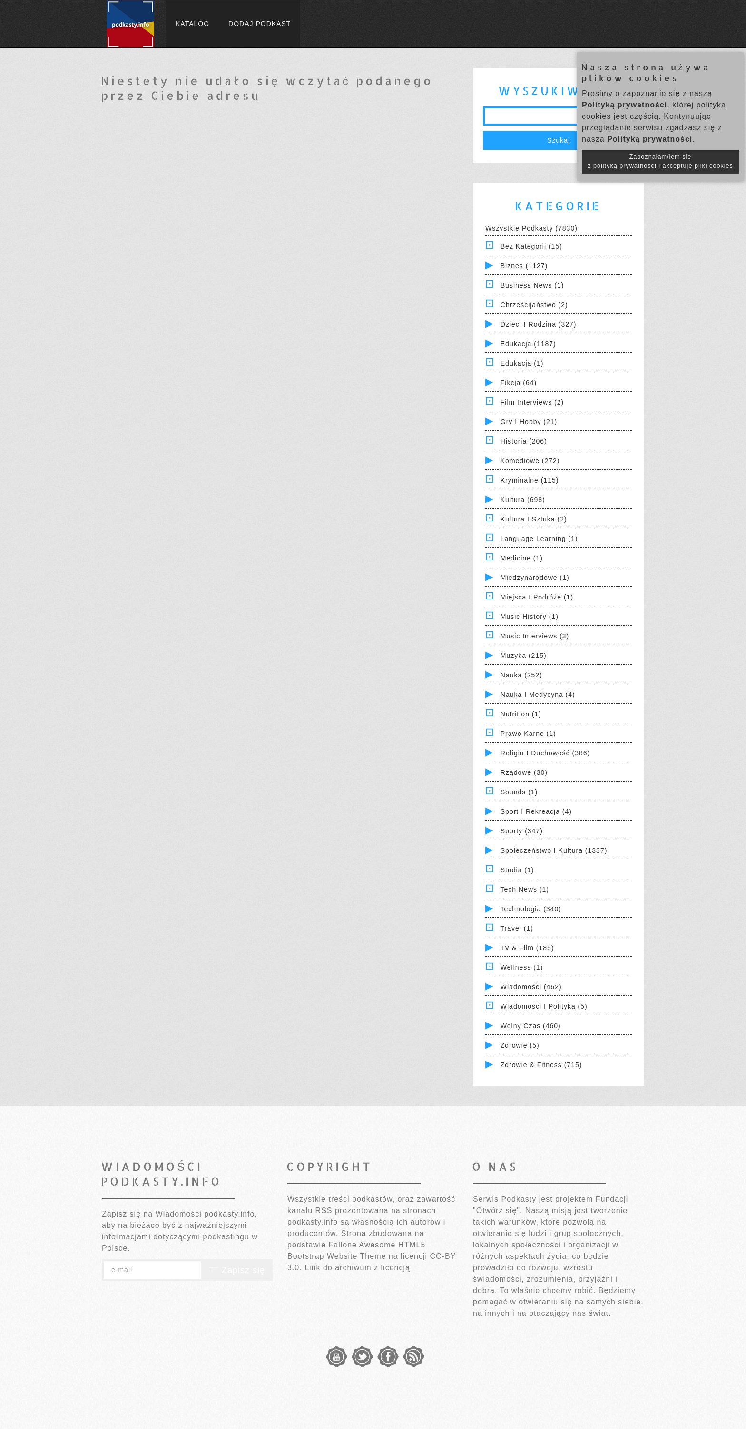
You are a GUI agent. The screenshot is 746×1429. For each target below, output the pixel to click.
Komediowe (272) (530, 460)
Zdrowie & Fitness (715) (541, 1065)
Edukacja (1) (522, 363)
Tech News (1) (525, 889)
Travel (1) (517, 928)
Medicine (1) (522, 558)
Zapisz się (237, 1270)
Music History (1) (530, 616)
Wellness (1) (522, 967)
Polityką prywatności (624, 105)
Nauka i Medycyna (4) (538, 694)
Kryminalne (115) (530, 480)
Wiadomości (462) (531, 987)
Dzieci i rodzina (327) (539, 324)
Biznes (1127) (524, 266)
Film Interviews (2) (532, 402)
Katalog (192, 24)
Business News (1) (532, 285)
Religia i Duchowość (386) (545, 753)
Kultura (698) (523, 499)
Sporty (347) (522, 831)
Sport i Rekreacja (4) (536, 811)
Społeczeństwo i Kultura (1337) (554, 850)
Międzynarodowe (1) (535, 577)
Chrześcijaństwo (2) (534, 305)
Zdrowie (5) (520, 1045)
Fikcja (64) (519, 382)
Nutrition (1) (521, 714)
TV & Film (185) (527, 948)
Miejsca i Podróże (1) (537, 597)
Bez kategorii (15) (531, 246)
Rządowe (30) (524, 772)
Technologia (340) (531, 909)
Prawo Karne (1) (528, 733)
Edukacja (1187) (528, 344)
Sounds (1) (519, 792)
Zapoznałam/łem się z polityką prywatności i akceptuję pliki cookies (660, 161)
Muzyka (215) (524, 655)
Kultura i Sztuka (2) (534, 519)
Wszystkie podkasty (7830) (531, 228)
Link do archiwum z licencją (357, 1268)
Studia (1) (517, 870)
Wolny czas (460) (531, 1026)
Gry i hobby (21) (529, 421)
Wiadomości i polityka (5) (544, 1006)
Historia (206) (524, 441)
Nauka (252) (521, 675)
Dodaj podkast (259, 24)
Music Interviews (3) (535, 636)
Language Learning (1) (539, 538)
